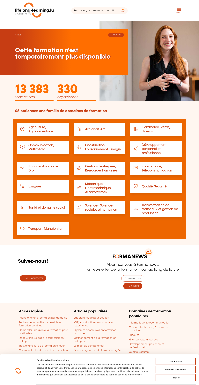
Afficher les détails (154, 379)
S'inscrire (133, 286)
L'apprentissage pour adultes (91, 317)
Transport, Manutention (45, 228)
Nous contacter (33, 278)
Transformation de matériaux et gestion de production (160, 209)
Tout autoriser (176, 351)
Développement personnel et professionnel (154, 149)
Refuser (176, 367)
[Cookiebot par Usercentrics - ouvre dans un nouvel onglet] (18, 379)
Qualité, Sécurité (154, 186)
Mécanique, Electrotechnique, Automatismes (98, 188)
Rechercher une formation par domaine (43, 317)
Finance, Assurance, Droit (144, 339)
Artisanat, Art (95, 129)
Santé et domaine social (46, 207)
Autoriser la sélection (175, 359)
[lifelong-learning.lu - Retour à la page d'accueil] (34, 10)
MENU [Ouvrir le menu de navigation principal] (179, 13)
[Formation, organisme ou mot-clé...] (94, 10)
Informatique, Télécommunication (149, 322)
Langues (34, 186)
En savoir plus (133, 278)
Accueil (18, 35)
